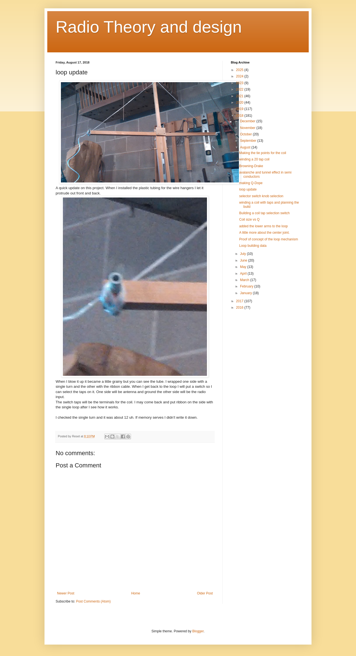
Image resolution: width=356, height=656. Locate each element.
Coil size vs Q (249, 219)
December (248, 121)
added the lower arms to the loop (263, 226)
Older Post (205, 593)
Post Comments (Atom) (93, 601)
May (243, 267)
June (244, 260)
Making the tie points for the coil (262, 153)
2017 (240, 301)
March (245, 280)
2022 (240, 89)
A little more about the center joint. (264, 233)
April (244, 273)
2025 (240, 70)
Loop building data (252, 246)
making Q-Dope (251, 183)
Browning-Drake (251, 166)
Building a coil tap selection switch (264, 213)
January (246, 293)
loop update (248, 189)
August (245, 147)
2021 (240, 96)
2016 (240, 307)
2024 (240, 76)
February (247, 286)
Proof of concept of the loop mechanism (268, 239)
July (243, 254)
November (248, 128)
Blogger (198, 631)
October (246, 134)
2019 (240, 109)
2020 (240, 102)
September (248, 141)
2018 (240, 116)
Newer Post (65, 593)
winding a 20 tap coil (254, 159)
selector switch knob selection (261, 196)
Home (135, 593)
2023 (240, 83)
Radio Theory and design (149, 27)
